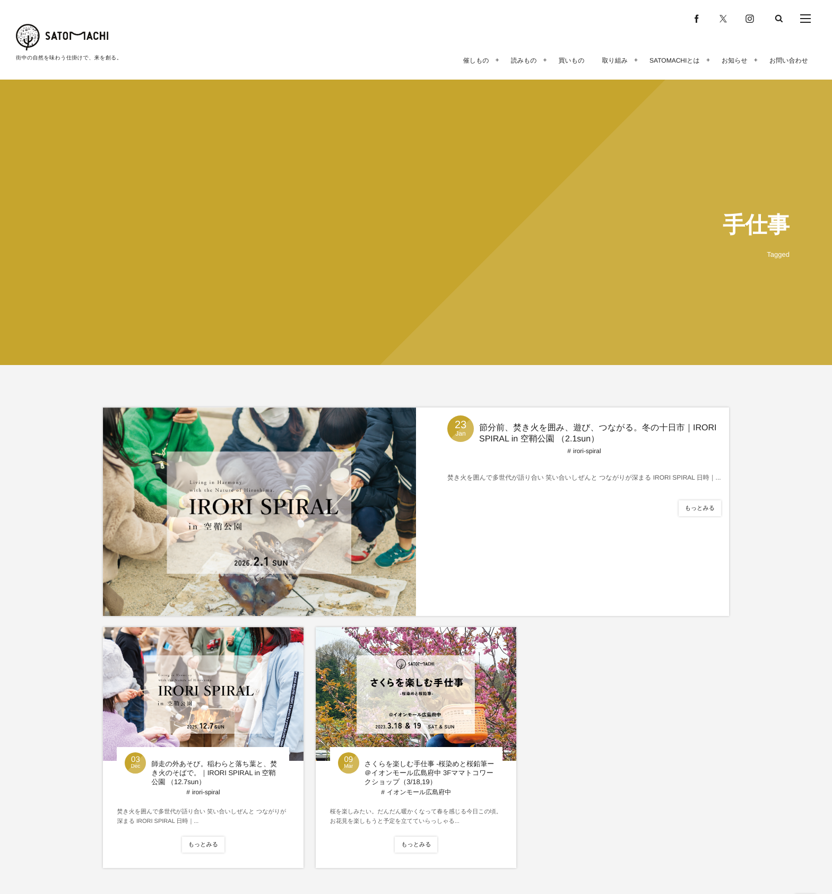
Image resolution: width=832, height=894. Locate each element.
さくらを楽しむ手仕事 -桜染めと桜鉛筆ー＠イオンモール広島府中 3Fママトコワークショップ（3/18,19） (429, 773)
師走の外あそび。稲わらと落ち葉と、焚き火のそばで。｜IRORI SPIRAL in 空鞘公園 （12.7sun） (214, 773)
